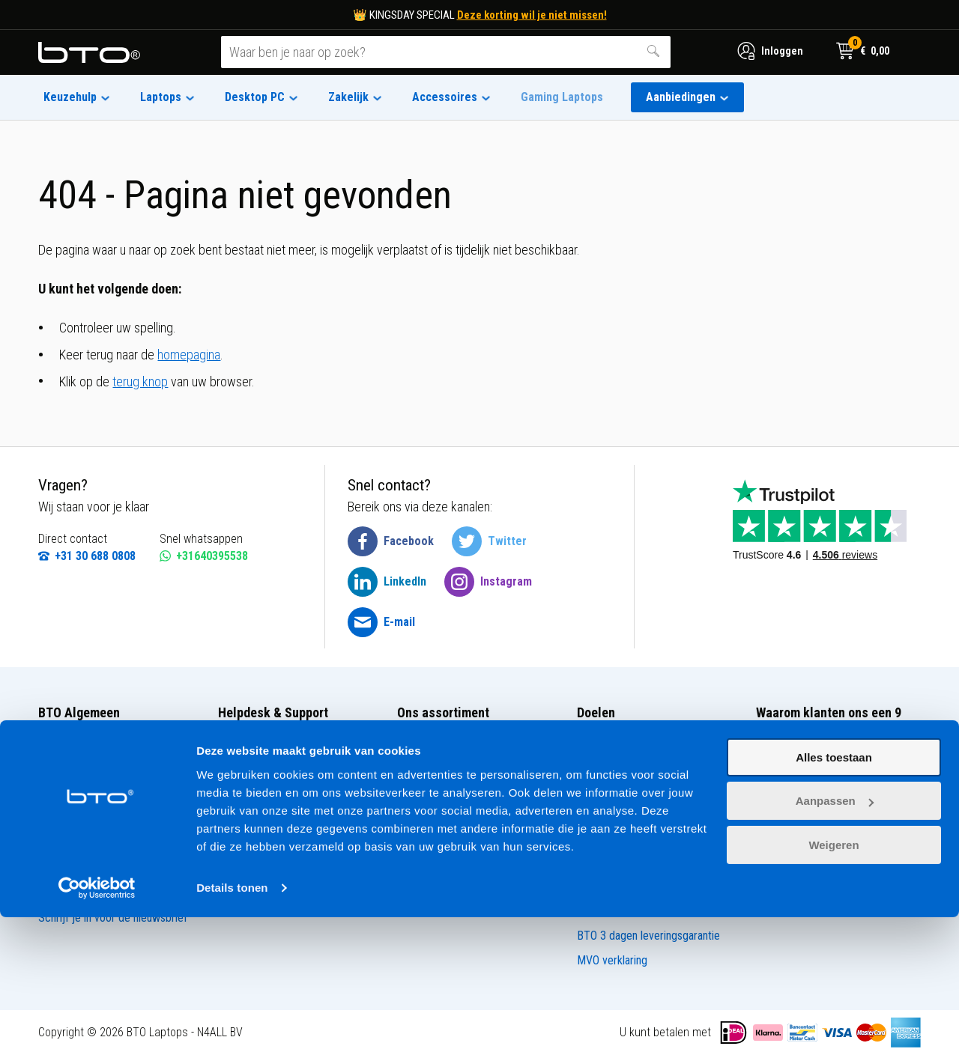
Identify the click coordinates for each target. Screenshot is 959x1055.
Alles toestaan (834, 895)
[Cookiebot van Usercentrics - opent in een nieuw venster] (97, 1026)
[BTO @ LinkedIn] (387, 582)
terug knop (140, 381)
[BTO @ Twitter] (489, 541)
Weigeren (833, 982)
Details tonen (231, 1025)
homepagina (188, 354)
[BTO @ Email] (381, 622)
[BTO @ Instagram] (488, 582)
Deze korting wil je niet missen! (532, 15)
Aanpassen (835, 938)
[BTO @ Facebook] (391, 541)
